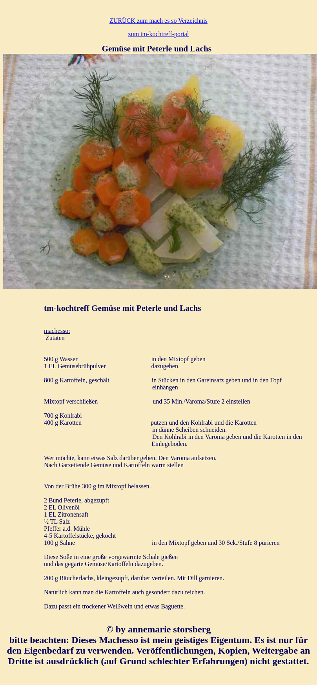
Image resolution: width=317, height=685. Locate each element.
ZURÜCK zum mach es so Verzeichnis (158, 20)
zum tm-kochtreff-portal (158, 34)
